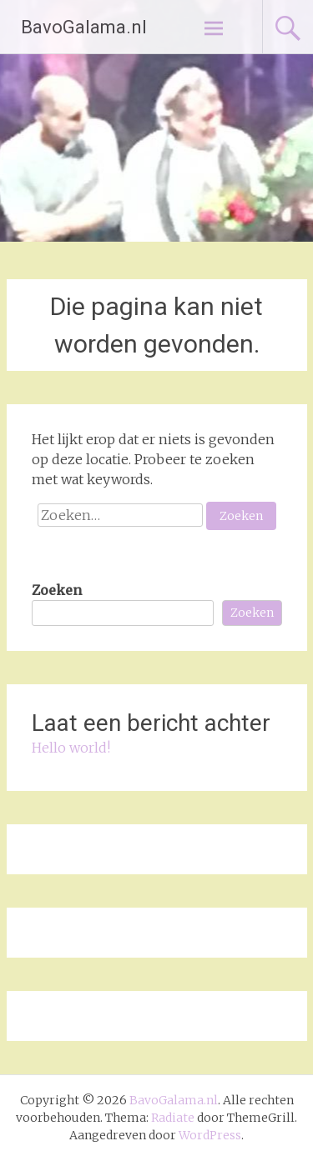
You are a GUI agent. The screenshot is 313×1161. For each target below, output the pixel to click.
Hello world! (71, 747)
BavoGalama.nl (84, 27)
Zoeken (57, 590)
